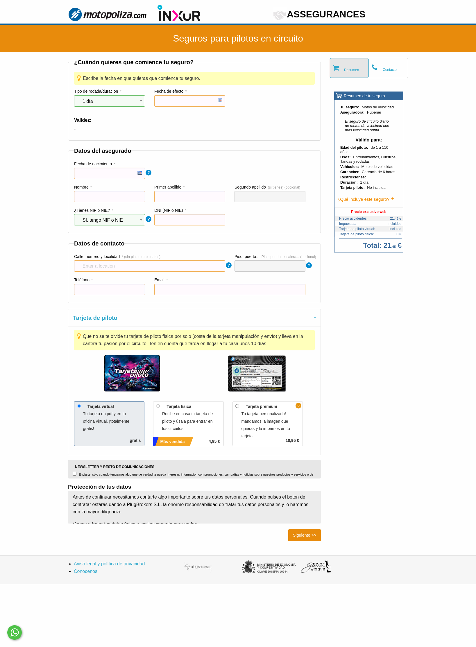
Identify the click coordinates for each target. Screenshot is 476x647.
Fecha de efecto (168, 91)
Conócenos (85, 571)
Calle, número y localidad (97, 256)
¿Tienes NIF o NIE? (92, 210)
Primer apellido (167, 187)
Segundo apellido (250, 187)
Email (159, 279)
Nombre (81, 187)
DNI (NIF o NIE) (168, 210)
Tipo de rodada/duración (96, 91)
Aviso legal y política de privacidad (109, 563)
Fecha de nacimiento (93, 164)
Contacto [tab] (390, 70)
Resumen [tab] (351, 70)
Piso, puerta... (247, 256)
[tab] (194, 318)
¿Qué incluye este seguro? (363, 199)
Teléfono (82, 279)
